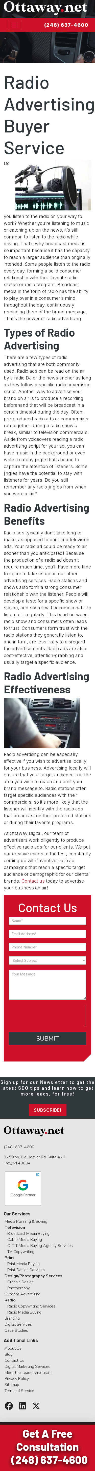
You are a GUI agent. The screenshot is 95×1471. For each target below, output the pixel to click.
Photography (18, 1288)
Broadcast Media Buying (28, 1233)
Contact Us (14, 1360)
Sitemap (12, 1384)
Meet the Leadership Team (28, 1372)
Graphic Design (20, 1282)
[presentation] (47, 1014)
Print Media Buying (23, 1264)
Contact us (33, 881)
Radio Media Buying (24, 1312)
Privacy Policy (17, 1378)
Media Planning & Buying (26, 1221)
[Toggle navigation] (15, 25)
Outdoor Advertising (22, 1294)
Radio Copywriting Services (31, 1306)
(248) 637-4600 (66, 25)
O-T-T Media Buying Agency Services (40, 1245)
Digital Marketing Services (27, 1366)
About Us (13, 1348)
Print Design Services (26, 1270)
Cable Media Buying (24, 1239)
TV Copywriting (20, 1252)
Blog (9, 1354)
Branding (12, 1318)
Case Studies (16, 1330)
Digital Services (18, 1324)
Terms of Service (19, 1391)
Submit (47, 1038)
